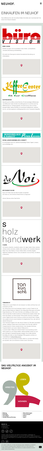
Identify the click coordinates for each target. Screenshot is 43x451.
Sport (24, 417)
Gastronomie (26, 414)
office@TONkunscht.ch (16, 336)
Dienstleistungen (27, 413)
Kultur (24, 415)
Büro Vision (6, 46)
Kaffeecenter (7, 99)
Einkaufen (4, 414)
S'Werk (5, 245)
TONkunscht (6, 302)
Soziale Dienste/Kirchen (8, 417)
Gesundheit (5, 415)
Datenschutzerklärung (9, 449)
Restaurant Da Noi (8, 190)
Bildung (4, 413)
